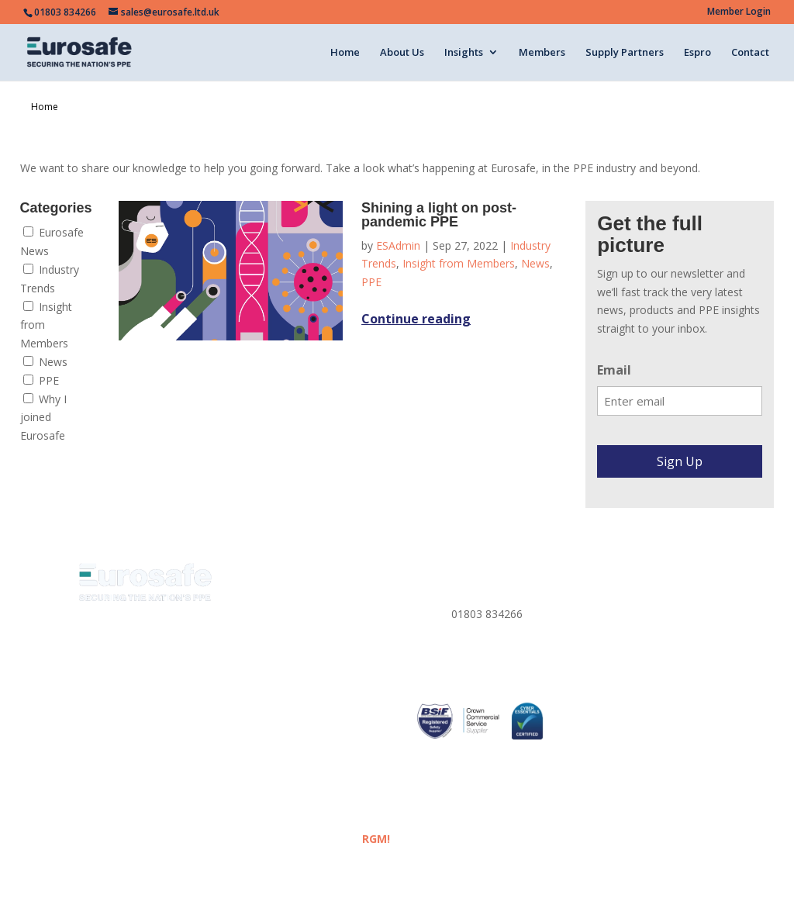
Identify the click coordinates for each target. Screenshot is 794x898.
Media (262, 664)
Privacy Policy (616, 590)
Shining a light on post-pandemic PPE (438, 215)
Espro (697, 53)
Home (345, 53)
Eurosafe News (52, 241)
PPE (41, 380)
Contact (750, 53)
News (45, 361)
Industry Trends (49, 278)
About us (269, 609)
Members (542, 53)
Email (614, 369)
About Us (402, 53)
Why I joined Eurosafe (43, 418)
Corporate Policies (628, 645)
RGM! (376, 838)
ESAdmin (398, 245)
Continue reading (416, 318)
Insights (463, 53)
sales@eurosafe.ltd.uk (506, 662)
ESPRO (264, 737)
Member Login (739, 12)
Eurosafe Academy (294, 682)
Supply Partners (624, 53)
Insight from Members (46, 325)
